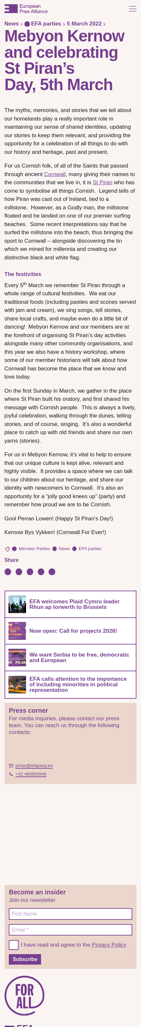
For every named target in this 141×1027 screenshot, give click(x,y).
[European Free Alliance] (26, 8)
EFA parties (42, 24)
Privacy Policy (109, 945)
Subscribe (25, 959)
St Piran (102, 182)
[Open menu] (133, 9)
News (12, 24)
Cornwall (55, 174)
